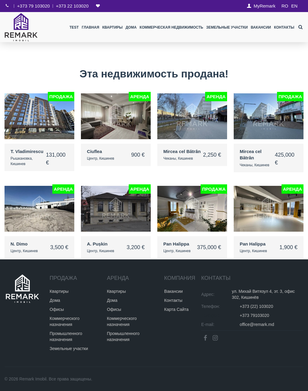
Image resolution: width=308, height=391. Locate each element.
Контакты (284, 27)
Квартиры (112, 27)
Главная (90, 27)
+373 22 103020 (72, 5)
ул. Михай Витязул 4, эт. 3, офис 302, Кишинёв (263, 294)
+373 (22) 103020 (256, 306)
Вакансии (261, 27)
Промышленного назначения (66, 336)
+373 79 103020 (33, 5)
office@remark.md (257, 324)
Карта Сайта (176, 309)
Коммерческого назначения (64, 321)
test (74, 27)
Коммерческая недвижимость (171, 27)
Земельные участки (227, 27)
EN (294, 5)
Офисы (57, 309)
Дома (131, 27)
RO (285, 5)
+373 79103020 (254, 315)
